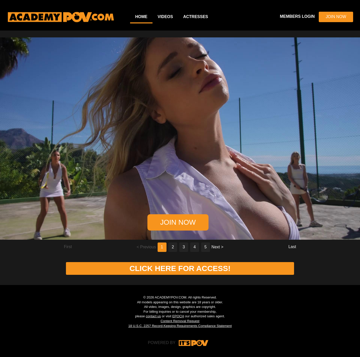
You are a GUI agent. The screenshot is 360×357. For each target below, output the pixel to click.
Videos (165, 17)
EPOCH (178, 316)
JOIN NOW (336, 17)
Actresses (195, 17)
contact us (153, 316)
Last (292, 247)
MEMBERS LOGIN (297, 16)
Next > (218, 247)
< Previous (146, 247)
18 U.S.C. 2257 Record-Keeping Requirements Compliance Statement (180, 326)
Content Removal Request (180, 321)
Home (141, 17)
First (68, 247)
